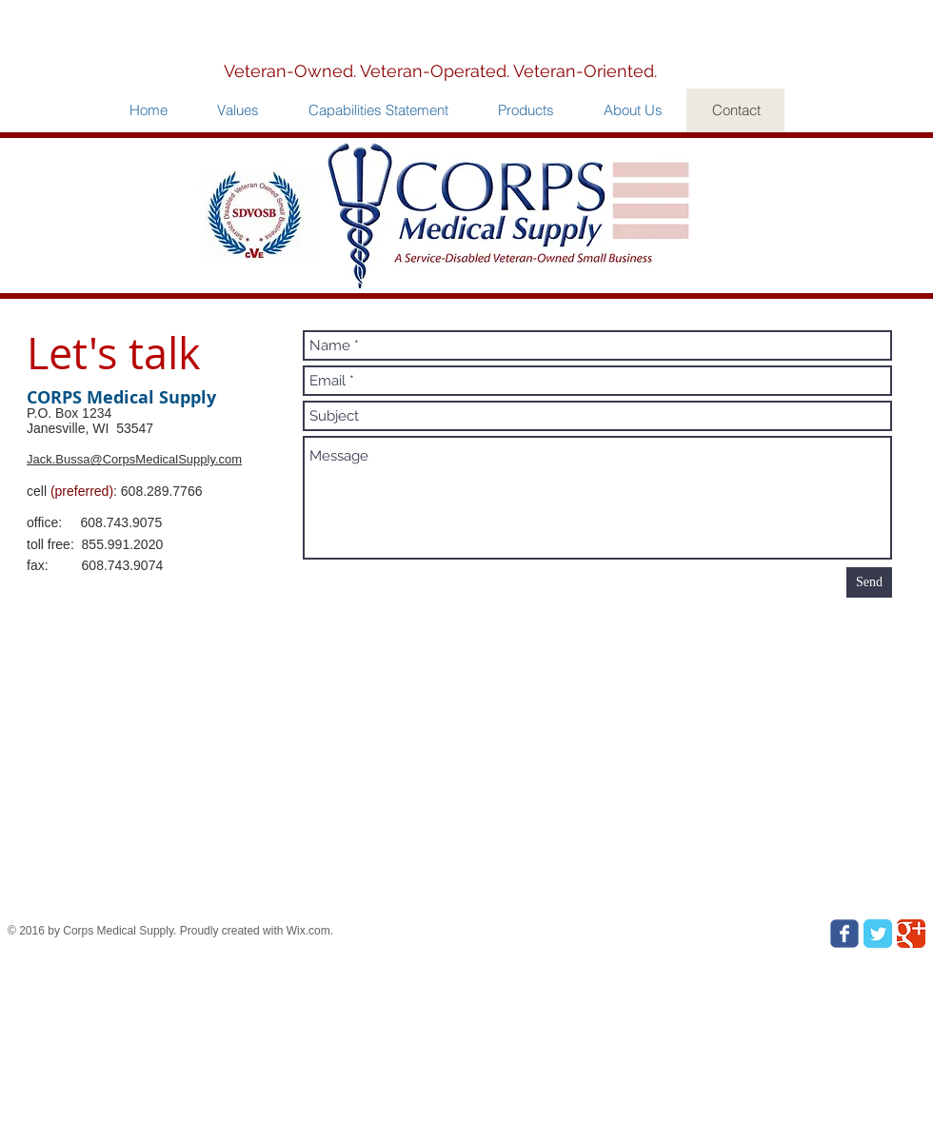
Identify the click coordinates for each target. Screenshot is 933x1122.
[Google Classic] (911, 933)
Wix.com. (310, 930)
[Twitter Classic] (878, 933)
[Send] (869, 582)
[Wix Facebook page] (844, 933)
